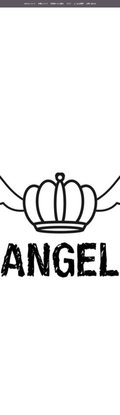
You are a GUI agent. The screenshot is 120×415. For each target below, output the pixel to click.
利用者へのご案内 (57, 4)
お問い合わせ (91, 4)
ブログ (68, 4)
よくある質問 (79, 4)
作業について (43, 4)
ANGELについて (29, 4)
